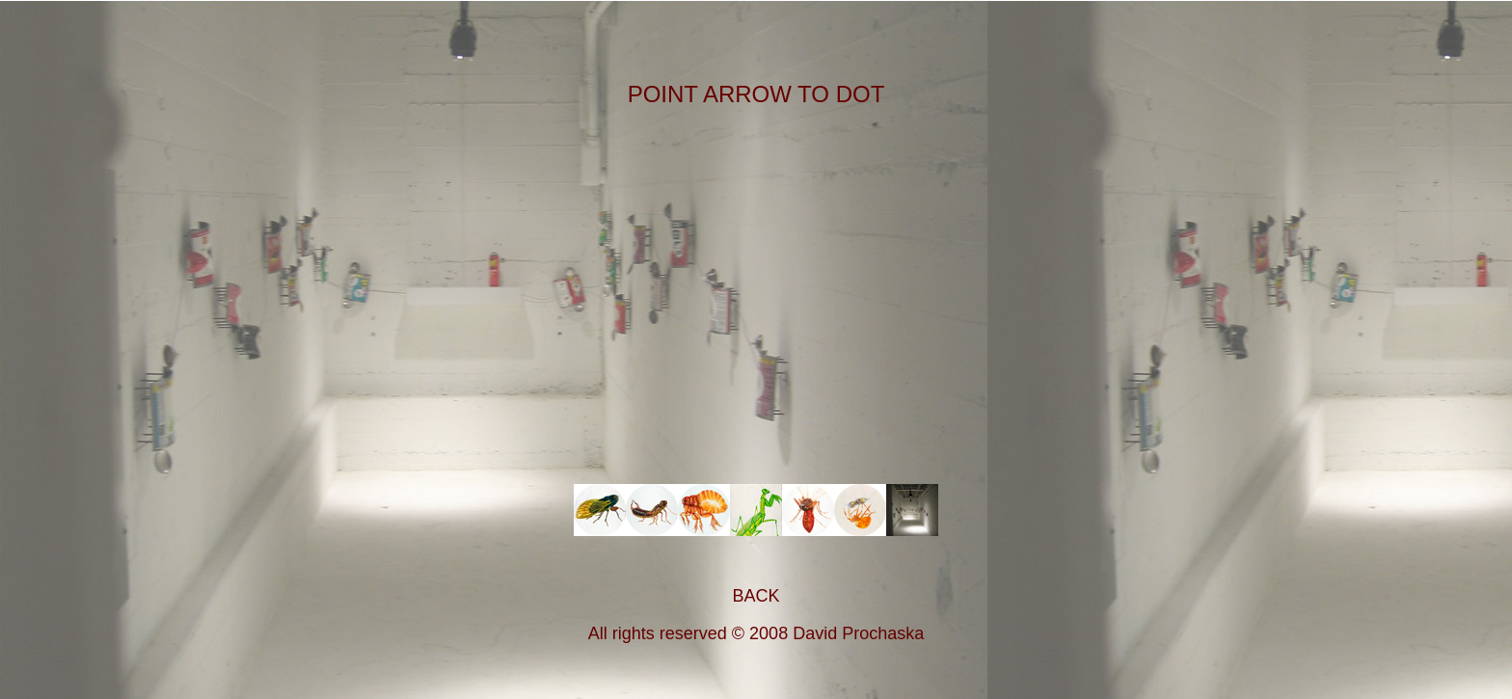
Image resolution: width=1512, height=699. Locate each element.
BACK (755, 595)
